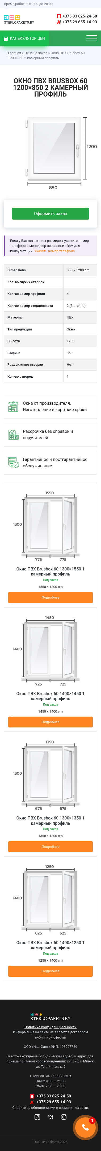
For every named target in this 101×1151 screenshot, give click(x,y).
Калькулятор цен (24, 38)
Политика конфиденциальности (50, 1027)
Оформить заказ (50, 213)
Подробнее (50, 597)
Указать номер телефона (54, 251)
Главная (14, 53)
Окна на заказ (35, 53)
